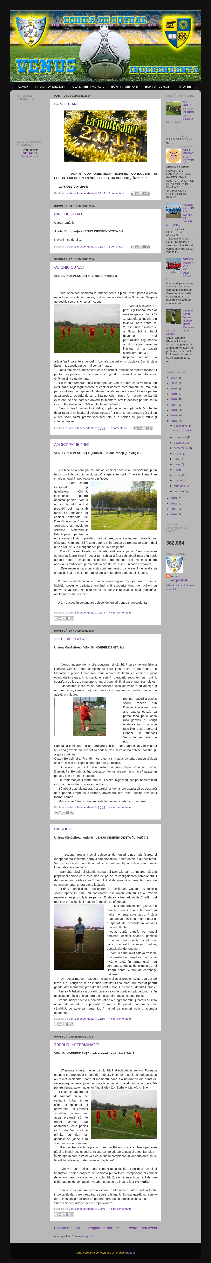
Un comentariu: (118, 428)
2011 (174, 508)
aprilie (178, 475)
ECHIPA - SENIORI (124, 86)
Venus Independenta (179, 578)
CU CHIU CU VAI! (69, 267)
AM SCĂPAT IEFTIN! (71, 445)
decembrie (181, 425)
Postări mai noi (67, 1228)
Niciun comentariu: (120, 612)
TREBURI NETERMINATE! (76, 1045)
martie (178, 480)
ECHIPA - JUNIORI (158, 86)
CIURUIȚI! (62, 829)
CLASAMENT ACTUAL (88, 86)
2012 (174, 503)
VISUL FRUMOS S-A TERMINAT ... (188, 157)
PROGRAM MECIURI (50, 86)
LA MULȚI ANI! (66, 104)
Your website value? (30, 156)
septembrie (181, 448)
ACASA (23, 86)
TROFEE (184, 86)
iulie (177, 458)
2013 (174, 498)
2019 (174, 393)
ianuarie (179, 491)
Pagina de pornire (103, 1228)
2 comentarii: (117, 193)
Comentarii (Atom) (83, 1236)
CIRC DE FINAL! (68, 214)
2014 (174, 421)
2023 (174, 377)
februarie (180, 485)
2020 (174, 388)
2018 (174, 399)
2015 (174, 415)
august (178, 453)
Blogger (130, 1252)
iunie (177, 464)
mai (176, 469)
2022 (174, 383)
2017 (174, 404)
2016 (174, 410)
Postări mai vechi (142, 1228)
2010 (174, 514)
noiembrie (180, 437)
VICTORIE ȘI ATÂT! (70, 639)
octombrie (180, 442)
